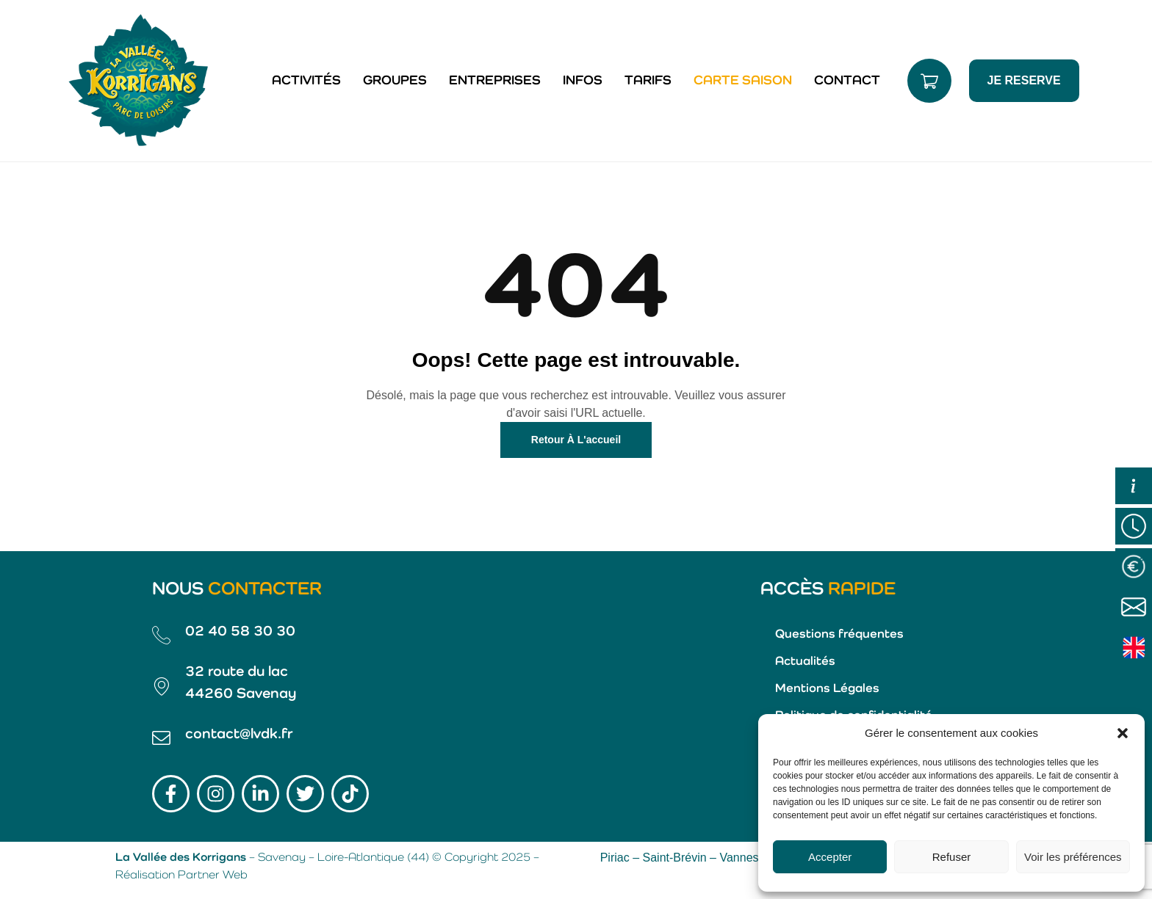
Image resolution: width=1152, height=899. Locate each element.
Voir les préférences (1073, 857)
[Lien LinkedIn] (260, 793)
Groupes (395, 80)
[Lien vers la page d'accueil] (139, 80)
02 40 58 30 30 (240, 632)
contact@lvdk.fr (239, 734)
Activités (306, 80)
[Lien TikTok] (350, 793)
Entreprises (495, 80)
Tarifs (648, 80)
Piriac (615, 857)
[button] (1122, 733)
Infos (582, 80)
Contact (847, 80)
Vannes (738, 857)
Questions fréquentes (839, 634)
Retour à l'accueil (576, 439)
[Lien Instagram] (215, 793)
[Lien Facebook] (171, 793)
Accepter (830, 857)
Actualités (805, 661)
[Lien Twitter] (305, 793)
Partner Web (213, 875)
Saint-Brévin (675, 857)
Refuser (951, 857)
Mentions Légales (827, 689)
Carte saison (743, 80)
